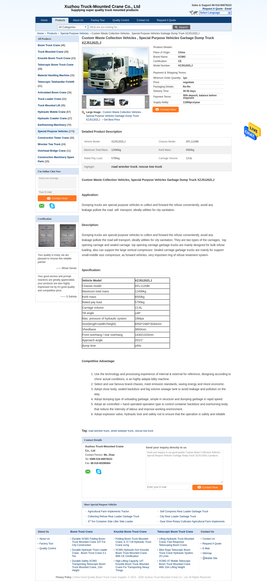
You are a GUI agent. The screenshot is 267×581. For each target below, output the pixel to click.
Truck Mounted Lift (49, 105)
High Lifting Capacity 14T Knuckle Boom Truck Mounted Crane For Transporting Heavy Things (132, 565)
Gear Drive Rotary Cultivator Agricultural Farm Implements (192, 521)
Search (183, 27)
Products (60, 20)
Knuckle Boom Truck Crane (54, 58)
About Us (78, 20)
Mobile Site (210, 558)
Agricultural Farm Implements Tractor (108, 511)
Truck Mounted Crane (50, 51)
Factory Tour (98, 20)
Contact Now (57, 198)
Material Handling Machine (53, 75)
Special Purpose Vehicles (74, 33)
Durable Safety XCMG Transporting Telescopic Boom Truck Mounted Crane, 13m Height (89, 565)
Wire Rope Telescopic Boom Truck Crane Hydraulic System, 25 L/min (176, 553)
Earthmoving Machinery (52, 124)
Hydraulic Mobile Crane (51, 111)
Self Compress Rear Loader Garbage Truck (184, 511)
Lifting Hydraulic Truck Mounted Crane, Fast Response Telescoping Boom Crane (176, 542)
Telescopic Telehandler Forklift (56, 81)
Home (44, 20)
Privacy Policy (63, 577)
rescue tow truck (144, 430)
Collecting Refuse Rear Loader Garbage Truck (113, 516)
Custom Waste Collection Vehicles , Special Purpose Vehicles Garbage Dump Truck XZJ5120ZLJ (114, 116)
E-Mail (206, 548)
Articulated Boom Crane (52, 92)
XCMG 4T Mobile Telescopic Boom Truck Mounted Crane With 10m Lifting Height (174, 564)
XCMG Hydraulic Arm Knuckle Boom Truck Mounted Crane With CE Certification (132, 553)
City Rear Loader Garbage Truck (178, 516)
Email (228, 8)
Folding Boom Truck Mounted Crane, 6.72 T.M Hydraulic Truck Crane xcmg (133, 542)
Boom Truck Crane (49, 45)
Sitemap (207, 553)
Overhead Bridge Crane (52, 150)
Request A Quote (213, 8)
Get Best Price (112, 119)
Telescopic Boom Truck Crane (55, 64)
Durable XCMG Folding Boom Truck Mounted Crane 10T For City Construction (89, 542)
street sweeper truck (122, 430)
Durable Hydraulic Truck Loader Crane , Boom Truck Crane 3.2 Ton (89, 553)
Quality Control (120, 20)
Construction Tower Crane (53, 137)
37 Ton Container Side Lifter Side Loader (110, 521)
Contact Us (143, 20)
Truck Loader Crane (49, 99)
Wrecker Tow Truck (49, 144)
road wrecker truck (98, 430)
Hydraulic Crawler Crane (52, 118)
